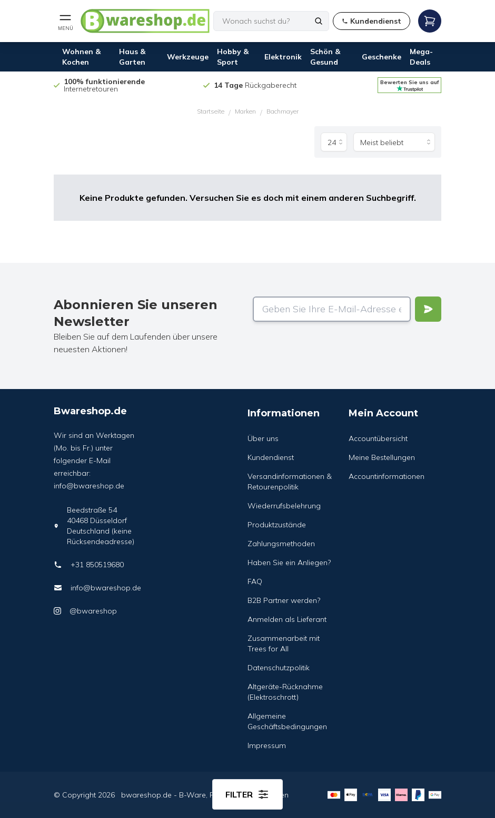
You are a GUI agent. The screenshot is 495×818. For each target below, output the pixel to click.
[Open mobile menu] (65, 21)
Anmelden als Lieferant (286, 619)
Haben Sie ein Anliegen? (289, 562)
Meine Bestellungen (382, 457)
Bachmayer (282, 111)
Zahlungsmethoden (281, 543)
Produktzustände (276, 524)
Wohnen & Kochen (81, 57)
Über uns (263, 438)
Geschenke (381, 57)
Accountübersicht (378, 438)
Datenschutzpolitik (278, 667)
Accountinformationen (386, 476)
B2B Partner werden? (283, 600)
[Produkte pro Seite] (334, 141)
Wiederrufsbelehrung (284, 505)
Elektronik (283, 57)
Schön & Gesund (325, 57)
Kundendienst (270, 457)
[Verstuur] (428, 309)
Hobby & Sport (233, 57)
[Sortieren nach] (394, 141)
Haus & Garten (132, 57)
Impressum (266, 745)
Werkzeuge (188, 57)
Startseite (210, 111)
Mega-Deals (421, 57)
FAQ (254, 581)
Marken (245, 111)
